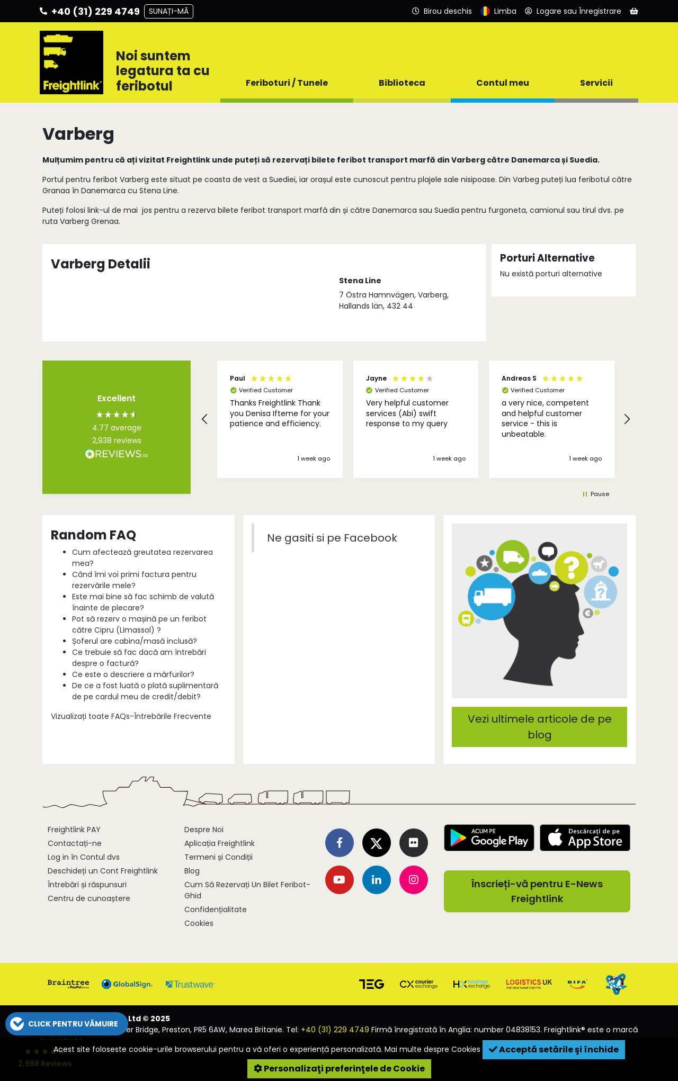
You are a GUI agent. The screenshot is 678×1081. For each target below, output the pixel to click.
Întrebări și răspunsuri (87, 884)
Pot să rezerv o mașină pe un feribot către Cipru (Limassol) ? (139, 624)
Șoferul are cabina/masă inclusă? (134, 641)
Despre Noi (204, 829)
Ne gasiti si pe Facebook (332, 537)
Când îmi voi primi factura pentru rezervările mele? (134, 580)
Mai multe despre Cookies (432, 1049)
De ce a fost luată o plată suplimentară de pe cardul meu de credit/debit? (145, 691)
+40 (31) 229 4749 (335, 1029)
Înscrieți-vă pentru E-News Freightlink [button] (537, 891)
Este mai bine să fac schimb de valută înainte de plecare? (143, 602)
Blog (192, 871)
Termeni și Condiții (218, 857)
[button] (205, 419)
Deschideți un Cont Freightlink (103, 871)
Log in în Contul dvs (84, 857)
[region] (416, 419)
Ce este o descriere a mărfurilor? (133, 674)
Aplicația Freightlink (219, 843)
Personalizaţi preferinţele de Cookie (339, 1068)
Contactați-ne (75, 843)
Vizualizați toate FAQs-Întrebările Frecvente (131, 716)
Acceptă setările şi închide (554, 1049)
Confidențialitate (215, 909)
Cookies (198, 923)
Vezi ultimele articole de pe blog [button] (540, 726)
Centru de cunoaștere (89, 898)
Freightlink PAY (74, 829)
